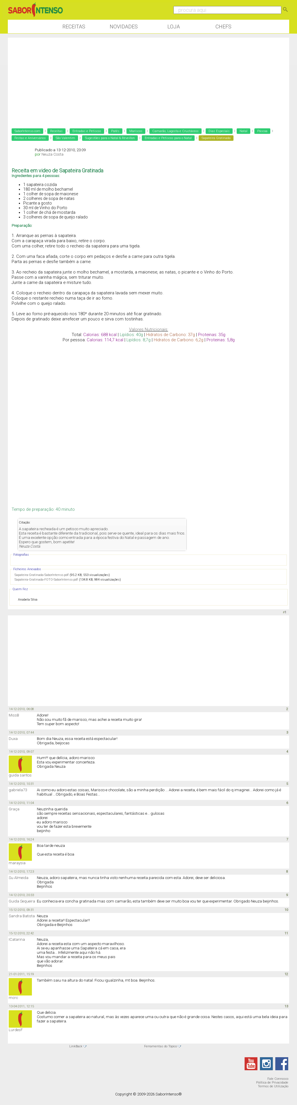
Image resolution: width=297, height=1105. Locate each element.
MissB (14, 715)
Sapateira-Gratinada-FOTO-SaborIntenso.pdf (46, 579)
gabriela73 (18, 790)
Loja (173, 26)
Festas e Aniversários (30, 138)
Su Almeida (18, 878)
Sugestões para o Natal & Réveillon (110, 138)
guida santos (20, 775)
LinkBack (75, 1046)
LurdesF (16, 1030)
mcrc (13, 997)
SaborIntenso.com (27, 131)
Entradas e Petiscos (87, 131)
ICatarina (17, 939)
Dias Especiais (219, 131)
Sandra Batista (22, 916)
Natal (243, 131)
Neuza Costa (52, 154)
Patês (115, 131)
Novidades (124, 26)
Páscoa (262, 131)
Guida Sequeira (22, 901)
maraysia (17, 863)
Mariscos (135, 131)
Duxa (13, 738)
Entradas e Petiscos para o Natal (168, 138)
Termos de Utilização (273, 1086)
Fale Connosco (277, 1079)
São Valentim (65, 138)
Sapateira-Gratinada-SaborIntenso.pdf (42, 575)
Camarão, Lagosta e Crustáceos (175, 131)
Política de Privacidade (272, 1082)
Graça (14, 809)
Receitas (73, 26)
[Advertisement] (148, 78)
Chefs (223, 26)
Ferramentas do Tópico (160, 1046)
